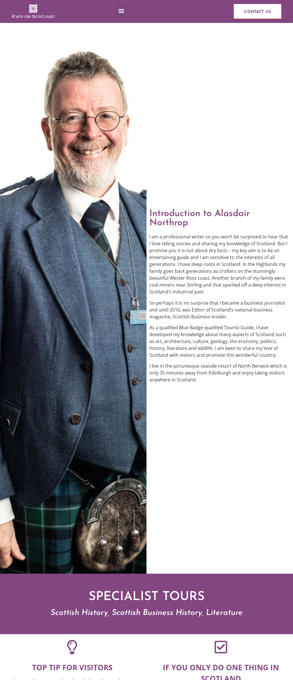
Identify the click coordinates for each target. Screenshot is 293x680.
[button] (121, 11)
